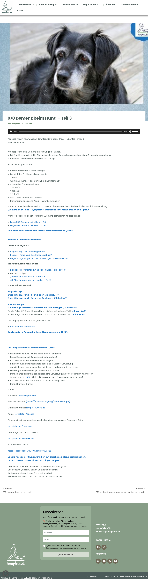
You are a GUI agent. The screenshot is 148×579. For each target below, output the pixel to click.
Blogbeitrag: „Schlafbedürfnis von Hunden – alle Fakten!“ (38, 269)
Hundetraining (47, 5)
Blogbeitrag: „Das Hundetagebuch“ (27, 251)
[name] (66, 533)
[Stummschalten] (130, 131)
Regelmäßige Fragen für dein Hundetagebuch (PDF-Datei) (39, 258)
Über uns (110, 4)
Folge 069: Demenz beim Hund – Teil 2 (29, 225)
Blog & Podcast (92, 5)
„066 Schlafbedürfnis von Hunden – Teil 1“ (30, 276)
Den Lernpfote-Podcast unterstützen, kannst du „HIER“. (38, 332)
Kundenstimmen (129, 4)
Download (43, 139)
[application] (74, 131)
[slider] (70, 131)
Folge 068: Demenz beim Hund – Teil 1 (28, 222)
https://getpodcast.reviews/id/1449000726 (29, 450)
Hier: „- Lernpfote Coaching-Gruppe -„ (39, 460)
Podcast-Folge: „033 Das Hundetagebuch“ (31, 255)
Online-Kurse (70, 5)
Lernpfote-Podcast (24, 414)
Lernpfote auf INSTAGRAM (21, 438)
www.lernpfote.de (27, 395)
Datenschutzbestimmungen (56, 548)
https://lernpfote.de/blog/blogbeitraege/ (48, 401)
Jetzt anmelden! (65, 555)
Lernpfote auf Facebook (20, 426)
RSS (22, 142)
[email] (66, 540)
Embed (80, 139)
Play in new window (26, 139)
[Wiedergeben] (11, 131)
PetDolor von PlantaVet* (22, 326)
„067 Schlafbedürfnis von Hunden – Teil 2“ (30, 280)
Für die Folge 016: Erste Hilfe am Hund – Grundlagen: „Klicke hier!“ (43, 307)
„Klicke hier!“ (79, 314)
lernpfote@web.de (35, 407)
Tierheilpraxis (25, 5)
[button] (5, 573)
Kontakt (21, 10)
